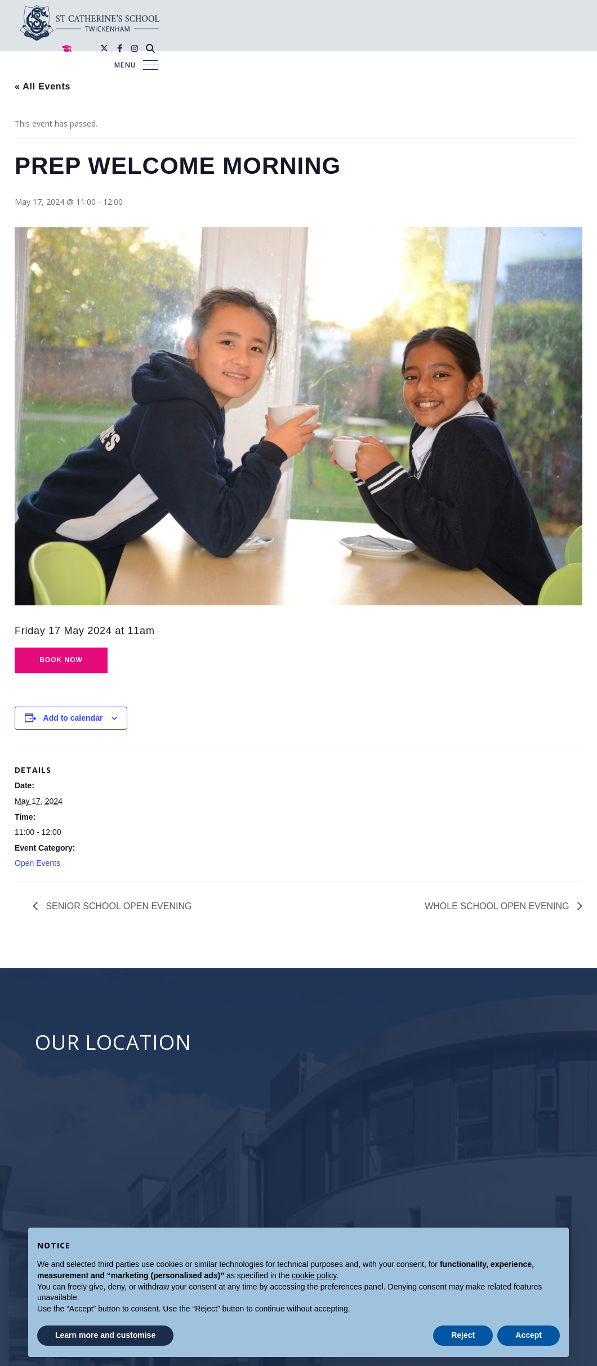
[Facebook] (528, 14)
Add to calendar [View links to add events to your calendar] (73, 717)
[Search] (559, 14)
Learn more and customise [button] (105, 1335)
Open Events (37, 863)
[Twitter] (513, 14)
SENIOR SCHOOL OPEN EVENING (117, 906)
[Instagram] (543, 14)
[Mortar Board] (475, 15)
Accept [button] (528, 1335)
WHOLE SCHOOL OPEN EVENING (498, 906)
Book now (61, 660)
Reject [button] (463, 1335)
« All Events (42, 86)
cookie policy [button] (314, 1275)
